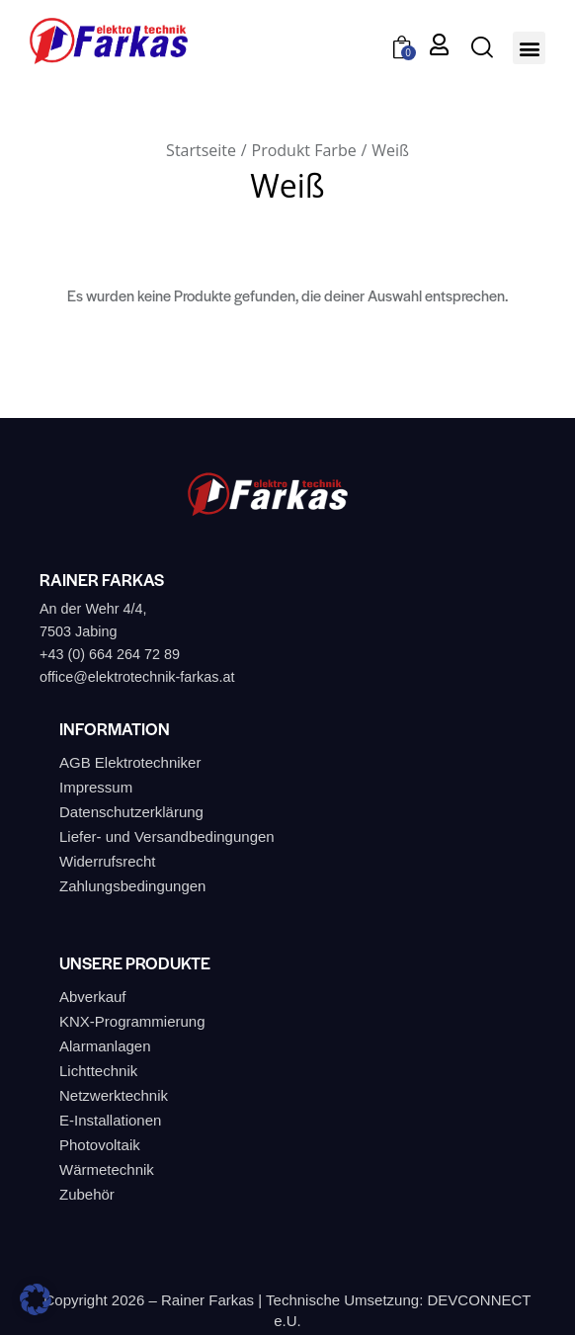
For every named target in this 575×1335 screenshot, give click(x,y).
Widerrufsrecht (107, 861)
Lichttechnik (98, 1070)
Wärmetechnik (106, 1169)
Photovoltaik (99, 1144)
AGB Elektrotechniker (130, 762)
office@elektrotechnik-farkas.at (137, 677)
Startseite (201, 150)
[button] (529, 48)
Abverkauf (92, 996)
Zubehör (87, 1194)
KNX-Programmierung (132, 1021)
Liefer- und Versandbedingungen (167, 836)
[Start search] (481, 47)
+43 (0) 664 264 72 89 (110, 654)
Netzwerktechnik (113, 1095)
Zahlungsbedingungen (132, 885)
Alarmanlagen (105, 1046)
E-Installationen (110, 1120)
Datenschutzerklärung (131, 811)
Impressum (95, 787)
